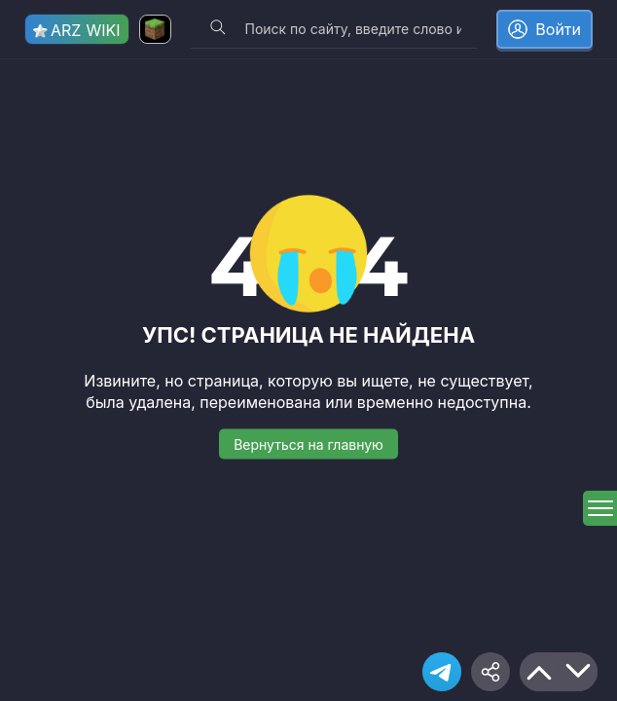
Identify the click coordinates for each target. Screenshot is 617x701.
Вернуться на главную (308, 443)
